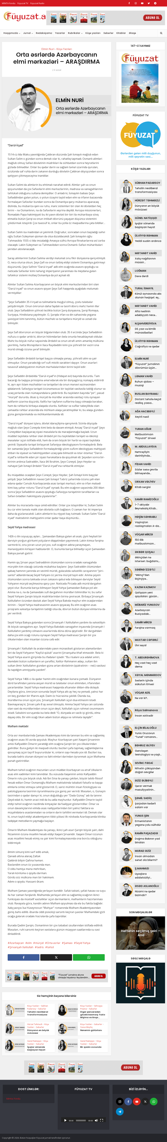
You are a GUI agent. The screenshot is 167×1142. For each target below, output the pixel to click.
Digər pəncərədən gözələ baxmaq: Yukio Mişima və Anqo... (92, 1014)
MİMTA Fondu (8, 3)
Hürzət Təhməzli (34, 1024)
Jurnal (27, 33)
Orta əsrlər (53, 943)
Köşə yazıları (92, 33)
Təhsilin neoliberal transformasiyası (37, 1013)
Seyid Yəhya (83, 943)
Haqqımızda (10, 33)
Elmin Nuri (47, 49)
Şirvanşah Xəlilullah (21, 947)
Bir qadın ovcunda (90, 1047)
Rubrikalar (74, 33)
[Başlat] (65, 1120)
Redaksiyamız (44, 33)
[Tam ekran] (101, 1120)
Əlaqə (132, 33)
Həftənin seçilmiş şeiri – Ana (140, 933)
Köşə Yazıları (64, 49)
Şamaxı (68, 943)
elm (29, 943)
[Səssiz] (96, 1120)
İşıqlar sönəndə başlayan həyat (36, 1048)
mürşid (39, 943)
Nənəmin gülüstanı (91, 1030)
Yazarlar (60, 33)
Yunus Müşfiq (86, 1027)
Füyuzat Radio (37, 3)
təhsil (50, 947)
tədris (40, 947)
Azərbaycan (17, 943)
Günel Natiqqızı (34, 1041)
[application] (83, 1109)
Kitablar (121, 33)
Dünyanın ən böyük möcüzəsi (38, 1032)
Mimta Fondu (13, 1098)
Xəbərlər (108, 33)
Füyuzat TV (22, 3)
